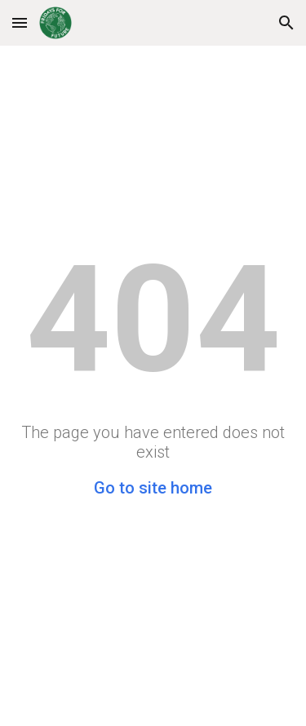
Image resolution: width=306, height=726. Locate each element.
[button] (19, 22)
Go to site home (153, 488)
